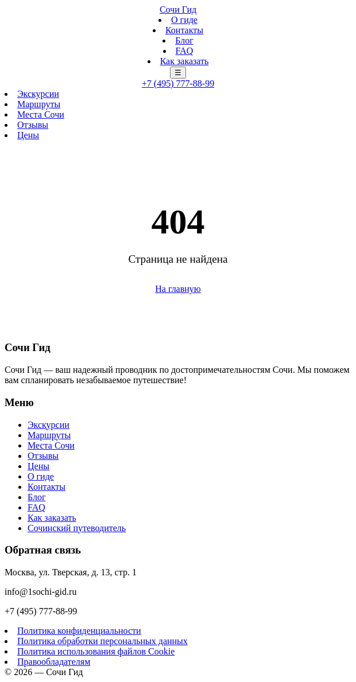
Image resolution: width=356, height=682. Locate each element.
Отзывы (32, 125)
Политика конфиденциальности (79, 631)
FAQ (185, 51)
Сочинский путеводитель (77, 528)
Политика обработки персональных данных (102, 641)
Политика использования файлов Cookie (96, 651)
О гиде (184, 20)
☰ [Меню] (178, 72)
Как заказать (184, 61)
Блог (184, 40)
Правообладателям (53, 662)
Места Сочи (40, 114)
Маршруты (38, 104)
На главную (178, 289)
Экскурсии (38, 94)
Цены (28, 135)
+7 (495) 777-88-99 (178, 83)
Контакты (184, 30)
